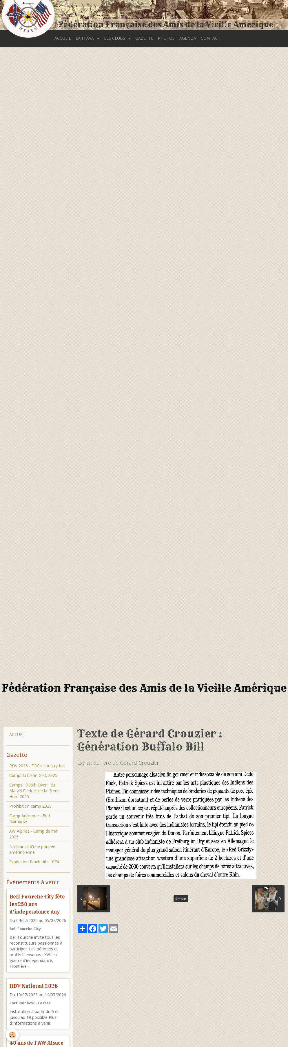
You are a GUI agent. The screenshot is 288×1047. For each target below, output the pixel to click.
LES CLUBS (115, 38)
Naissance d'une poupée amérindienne (32, 849)
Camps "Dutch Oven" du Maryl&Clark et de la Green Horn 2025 (34, 790)
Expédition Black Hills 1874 (34, 862)
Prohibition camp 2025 (30, 806)
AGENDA (187, 38)
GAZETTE (144, 38)
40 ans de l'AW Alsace (36, 1042)
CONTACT (210, 38)
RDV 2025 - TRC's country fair (37, 765)
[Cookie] (12, 1034)
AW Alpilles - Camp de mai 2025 (33, 834)
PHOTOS (166, 38)
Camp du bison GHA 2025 (33, 775)
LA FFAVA (85, 38)
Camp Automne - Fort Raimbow (29, 818)
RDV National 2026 (34, 986)
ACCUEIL (62, 38)
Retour (180, 898)
